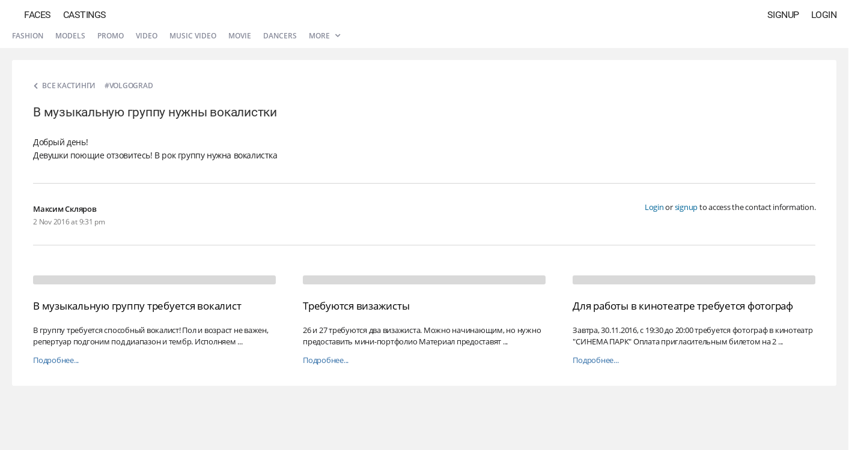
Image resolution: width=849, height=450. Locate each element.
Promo (110, 36)
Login (824, 14)
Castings (84, 14)
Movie (239, 36)
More (324, 36)
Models (70, 36)
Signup (783, 14)
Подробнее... (56, 360)
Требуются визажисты (356, 306)
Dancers (280, 36)
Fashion (27, 36)
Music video (192, 36)
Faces (37, 14)
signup (686, 207)
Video (146, 36)
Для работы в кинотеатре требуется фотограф (683, 306)
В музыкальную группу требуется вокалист (137, 306)
